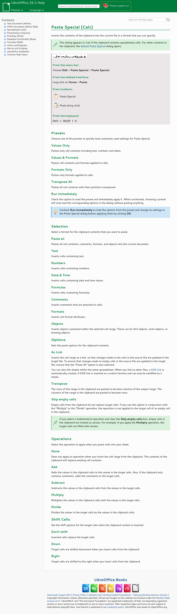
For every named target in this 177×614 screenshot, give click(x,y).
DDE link (156, 369)
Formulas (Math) (15, 42)
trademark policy (115, 606)
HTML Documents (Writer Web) (22, 26)
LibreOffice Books (110, 579)
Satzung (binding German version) (150, 594)
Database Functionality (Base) (21, 39)
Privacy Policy (79, 594)
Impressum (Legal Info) (58, 594)
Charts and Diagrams (17, 45)
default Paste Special (93, 46)
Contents (7, 20)
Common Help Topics (17, 54)
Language (35, 10)
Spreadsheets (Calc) (16, 29)
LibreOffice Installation (18, 51)
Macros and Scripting (17, 48)
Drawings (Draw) (15, 35)
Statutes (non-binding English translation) (109, 594)
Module (15, 10)
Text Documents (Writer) (19, 23)
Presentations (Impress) (18, 32)
